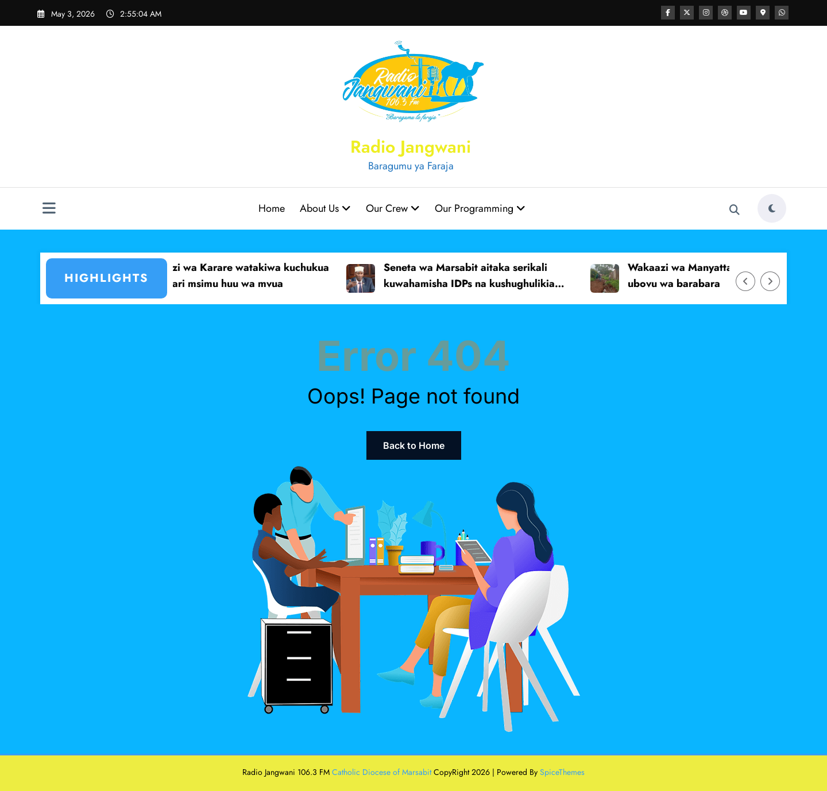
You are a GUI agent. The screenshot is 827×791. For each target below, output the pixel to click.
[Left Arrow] (745, 281)
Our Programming (480, 208)
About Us (325, 208)
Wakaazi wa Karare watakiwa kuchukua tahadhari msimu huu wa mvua (240, 276)
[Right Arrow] (770, 281)
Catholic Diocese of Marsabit (381, 772)
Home (271, 208)
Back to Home (414, 445)
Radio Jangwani (410, 146)
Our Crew (393, 208)
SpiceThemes (562, 772)
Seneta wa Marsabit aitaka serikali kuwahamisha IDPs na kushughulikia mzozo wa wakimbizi (475, 276)
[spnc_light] (772, 208)
